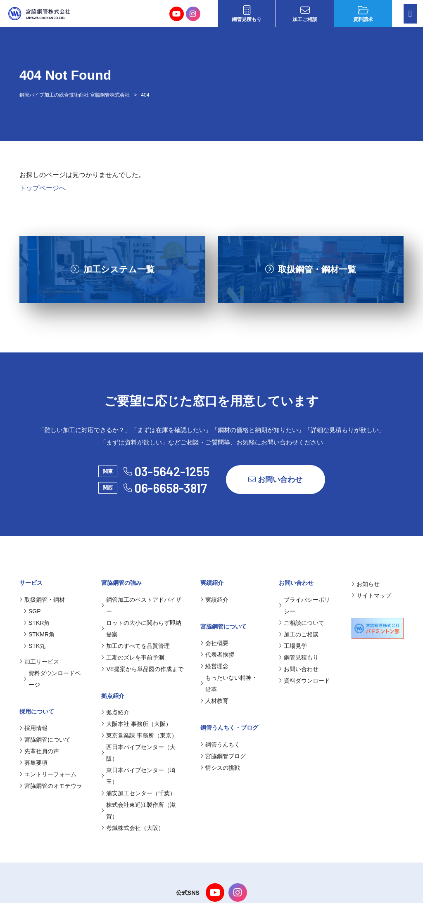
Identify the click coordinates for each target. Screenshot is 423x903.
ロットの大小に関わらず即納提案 (141, 628)
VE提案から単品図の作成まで (142, 669)
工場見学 (293, 646)
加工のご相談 (298, 634)
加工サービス (39, 661)
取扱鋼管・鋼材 (42, 599)
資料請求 (363, 13)
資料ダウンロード (304, 680)
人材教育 (214, 700)
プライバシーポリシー (304, 605)
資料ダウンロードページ (52, 679)
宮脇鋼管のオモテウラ (50, 785)
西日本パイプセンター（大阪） (138, 753)
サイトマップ (371, 595)
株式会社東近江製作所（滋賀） (138, 810)
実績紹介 (214, 599)
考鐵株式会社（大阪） (132, 828)
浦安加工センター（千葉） (138, 793)
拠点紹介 (115, 712)
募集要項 (33, 762)
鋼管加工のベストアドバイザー (141, 605)
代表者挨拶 (217, 654)
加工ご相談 (305, 13)
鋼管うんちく (220, 744)
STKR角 (37, 622)
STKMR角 (39, 634)
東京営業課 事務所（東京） (139, 735)
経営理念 (214, 666)
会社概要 (214, 643)
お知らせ (366, 584)
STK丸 (34, 646)
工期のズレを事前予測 (132, 657)
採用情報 (33, 728)
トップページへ (42, 187)
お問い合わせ (275, 479)
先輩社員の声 (39, 751)
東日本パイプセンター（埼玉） (138, 776)
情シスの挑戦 (220, 767)
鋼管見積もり (246, 13)
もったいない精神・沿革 (228, 683)
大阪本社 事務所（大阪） (136, 724)
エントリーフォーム (47, 774)
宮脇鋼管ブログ (223, 756)
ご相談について (301, 622)
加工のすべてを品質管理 (135, 646)
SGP (32, 611)
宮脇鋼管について (45, 739)
